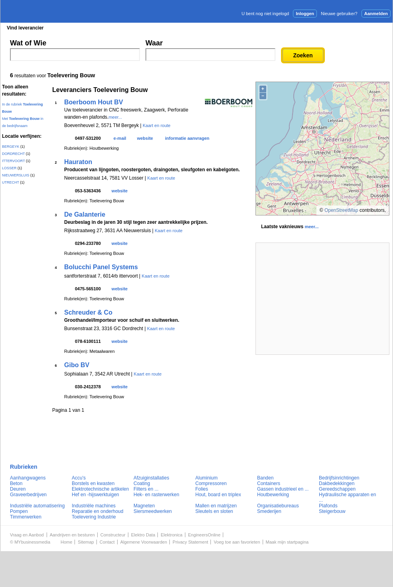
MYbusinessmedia (32, 542)
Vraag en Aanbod (27, 534)
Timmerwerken (25, 517)
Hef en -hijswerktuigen (95, 494)
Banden (265, 478)
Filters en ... (146, 489)
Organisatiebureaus (278, 506)
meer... (115, 117)
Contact (107, 542)
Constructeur (113, 534)
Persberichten (195, 28)
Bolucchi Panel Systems (101, 267)
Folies (201, 489)
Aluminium (206, 478)
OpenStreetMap (341, 210)
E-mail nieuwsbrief (257, 27)
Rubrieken (23, 467)
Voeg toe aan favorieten (237, 542)
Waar (154, 43)
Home (66, 542)
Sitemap (86, 542)
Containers (268, 483)
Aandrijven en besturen (72, 534)
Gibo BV (76, 365)
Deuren (18, 489)
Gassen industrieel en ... (283, 489)
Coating (142, 483)
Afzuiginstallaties (151, 478)
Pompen (19, 511)
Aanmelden (376, 13)
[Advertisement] (322, 298)
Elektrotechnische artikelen (100, 489)
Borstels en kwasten (93, 483)
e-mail (120, 138)
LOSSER (9, 168)
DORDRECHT (13, 154)
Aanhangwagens (27, 478)
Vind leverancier (25, 28)
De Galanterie (84, 214)
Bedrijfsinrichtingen (339, 478)
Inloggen (305, 13)
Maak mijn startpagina (287, 542)
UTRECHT (10, 182)
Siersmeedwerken (153, 511)
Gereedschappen (337, 489)
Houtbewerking (273, 494)
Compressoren (211, 483)
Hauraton (78, 161)
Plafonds (328, 506)
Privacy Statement (190, 542)
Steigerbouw (332, 511)
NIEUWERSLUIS (15, 175)
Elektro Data (143, 534)
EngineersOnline (204, 534)
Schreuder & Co (88, 312)
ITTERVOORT (13, 161)
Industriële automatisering (37, 506)
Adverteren (307, 27)
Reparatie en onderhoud (97, 511)
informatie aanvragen (187, 138)
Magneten (144, 506)
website (145, 138)
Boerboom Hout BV (93, 102)
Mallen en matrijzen (216, 506)
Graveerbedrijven (28, 494)
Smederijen (269, 511)
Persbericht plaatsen (363, 27)
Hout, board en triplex (218, 494)
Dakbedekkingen (336, 483)
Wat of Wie (28, 43)
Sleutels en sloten (214, 511)
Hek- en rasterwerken (156, 494)
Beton (16, 483)
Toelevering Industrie (94, 517)
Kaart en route (157, 125)
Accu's (79, 478)
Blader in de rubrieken (82, 28)
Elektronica (171, 534)
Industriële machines (94, 506)
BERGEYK (11, 147)
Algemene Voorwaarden (143, 542)
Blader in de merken (143, 28)
